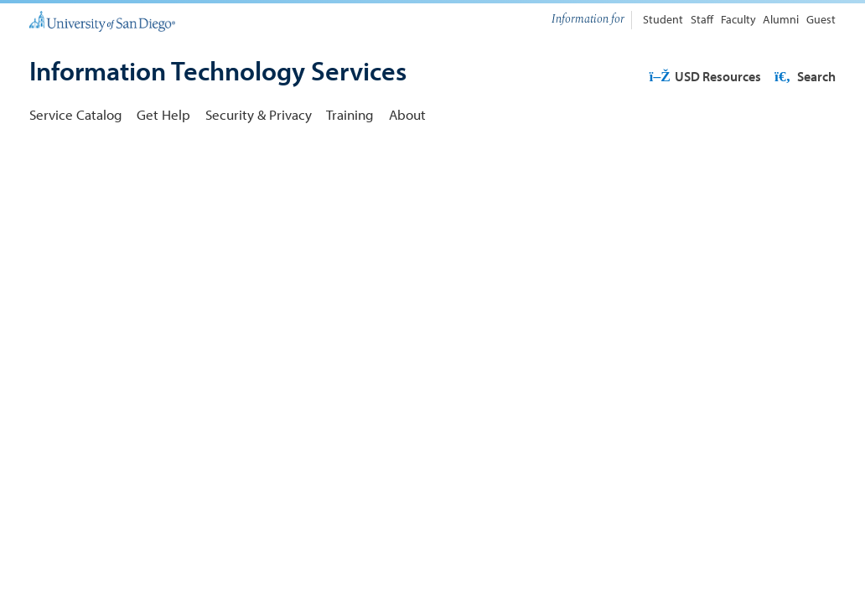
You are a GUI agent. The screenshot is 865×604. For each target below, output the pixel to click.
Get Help (163, 114)
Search (804, 76)
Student (663, 19)
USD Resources (704, 76)
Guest (821, 19)
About (407, 114)
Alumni (781, 19)
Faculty (738, 19)
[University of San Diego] (102, 20)
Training (350, 114)
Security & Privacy (258, 114)
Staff (702, 19)
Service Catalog (75, 114)
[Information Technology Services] (218, 72)
